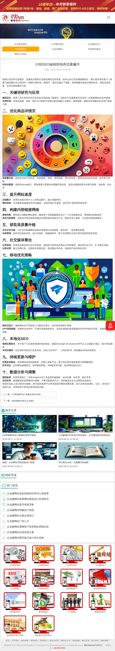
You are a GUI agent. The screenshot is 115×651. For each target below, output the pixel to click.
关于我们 (15, 640)
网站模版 (24, 640)
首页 (7, 640)
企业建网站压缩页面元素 (20, 532)
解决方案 (85, 640)
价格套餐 (76, 640)
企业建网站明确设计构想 (20, 510)
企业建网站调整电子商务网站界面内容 (28, 526)
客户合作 (95, 640)
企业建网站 (20, 49)
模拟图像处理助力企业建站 (23, 401)
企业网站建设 (20, 44)
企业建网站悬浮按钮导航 (20, 504)
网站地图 (104, 640)
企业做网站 (57, 49)
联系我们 (43, 640)
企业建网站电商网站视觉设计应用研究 (28, 499)
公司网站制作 (57, 44)
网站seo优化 (21, 54)
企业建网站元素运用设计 (20, 515)
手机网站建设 (94, 49)
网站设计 (17, 215)
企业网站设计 (94, 44)
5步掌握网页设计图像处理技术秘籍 (26, 394)
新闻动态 (34, 640)
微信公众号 (65, 640)
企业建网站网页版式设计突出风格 (25, 537)
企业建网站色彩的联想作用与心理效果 (28, 493)
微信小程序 (54, 640)
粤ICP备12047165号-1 (93, 645)
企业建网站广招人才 (18, 521)
